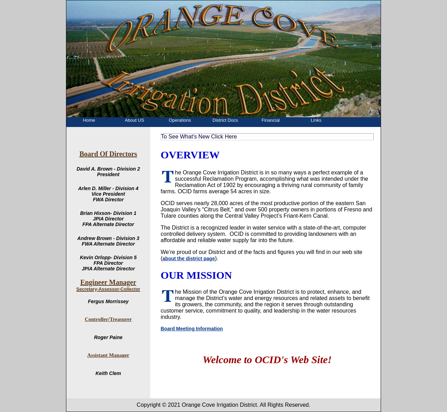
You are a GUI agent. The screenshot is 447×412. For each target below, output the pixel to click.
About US (134, 120)
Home (89, 120)
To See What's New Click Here (199, 137)
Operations (180, 120)
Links (316, 120)
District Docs (225, 120)
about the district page (188, 258)
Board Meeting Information (192, 328)
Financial (271, 120)
